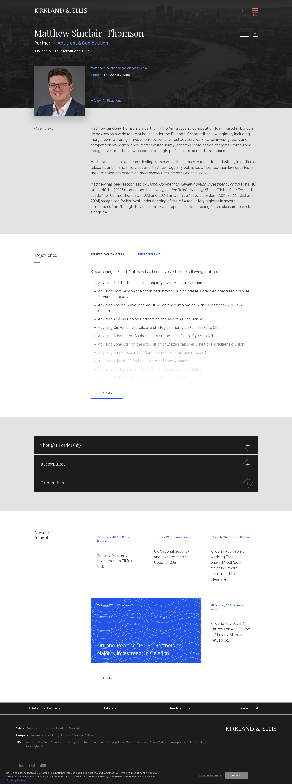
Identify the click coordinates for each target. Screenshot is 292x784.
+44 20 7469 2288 (117, 75)
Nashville (142, 742)
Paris (90, 735)
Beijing (30, 728)
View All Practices (108, 101)
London (96, 75)
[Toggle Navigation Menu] (254, 11)
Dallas (84, 742)
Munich (78, 735)
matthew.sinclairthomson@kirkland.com (119, 68)
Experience (45, 255)
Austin (30, 742)
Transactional (247, 708)
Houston (98, 742)
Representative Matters (107, 254)
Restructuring (180, 708)
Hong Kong (45, 728)
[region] (146, 775)
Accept (237, 775)
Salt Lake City (195, 742)
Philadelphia (175, 742)
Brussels (36, 735)
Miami (129, 742)
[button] (146, 445)
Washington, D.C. (36, 746)
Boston (58, 742)
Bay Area (43, 742)
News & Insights (42, 535)
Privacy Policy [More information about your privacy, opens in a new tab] (16, 780)
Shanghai (74, 728)
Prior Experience (149, 254)
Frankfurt (51, 735)
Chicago (72, 742)
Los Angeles (114, 742)
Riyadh (60, 728)
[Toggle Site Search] (244, 11)
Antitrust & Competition (83, 43)
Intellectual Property (45, 708)
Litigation (111, 708)
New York (158, 742)
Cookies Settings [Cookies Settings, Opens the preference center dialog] (210, 775)
